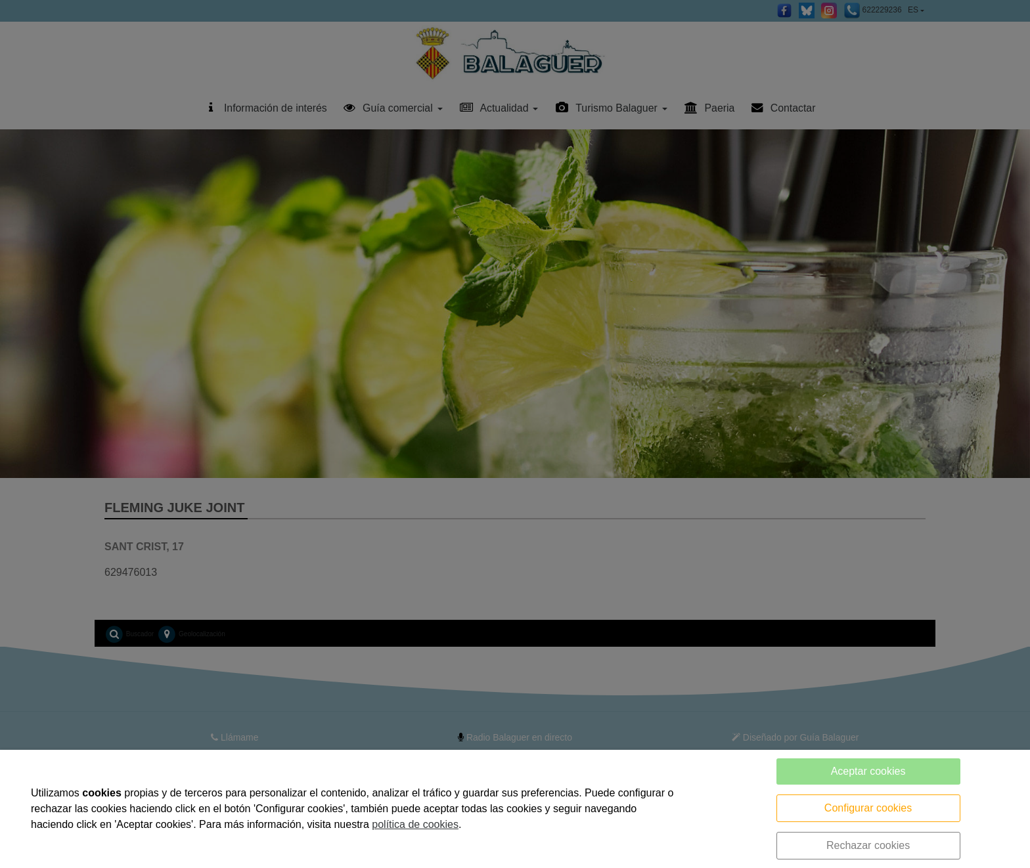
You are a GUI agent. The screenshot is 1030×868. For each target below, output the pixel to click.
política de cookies (415, 824)
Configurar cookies (868, 808)
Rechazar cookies (868, 845)
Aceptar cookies (868, 771)
